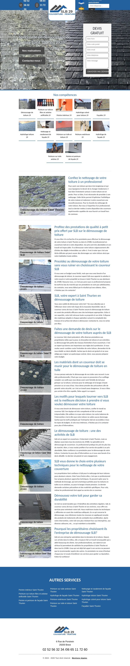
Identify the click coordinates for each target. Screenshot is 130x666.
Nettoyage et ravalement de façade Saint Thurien (96, 590)
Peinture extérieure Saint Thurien (64, 599)
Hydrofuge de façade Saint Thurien (64, 595)
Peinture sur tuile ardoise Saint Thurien (63, 590)
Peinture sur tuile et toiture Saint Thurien (63, 604)
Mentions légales (79, 658)
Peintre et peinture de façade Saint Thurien (33, 601)
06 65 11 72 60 (76, 649)
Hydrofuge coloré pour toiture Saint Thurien (96, 600)
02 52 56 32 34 (53, 649)
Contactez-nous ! (32, 60)
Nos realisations (31, 50)
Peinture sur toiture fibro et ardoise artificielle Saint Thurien (33, 595)
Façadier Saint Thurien (91, 606)
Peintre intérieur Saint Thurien (31, 590)
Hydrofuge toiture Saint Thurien (95, 595)
